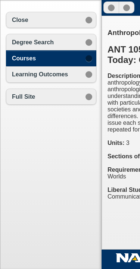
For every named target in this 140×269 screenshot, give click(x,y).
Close (20, 20)
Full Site (23, 97)
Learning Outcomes (40, 74)
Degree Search (33, 42)
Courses (24, 58)
